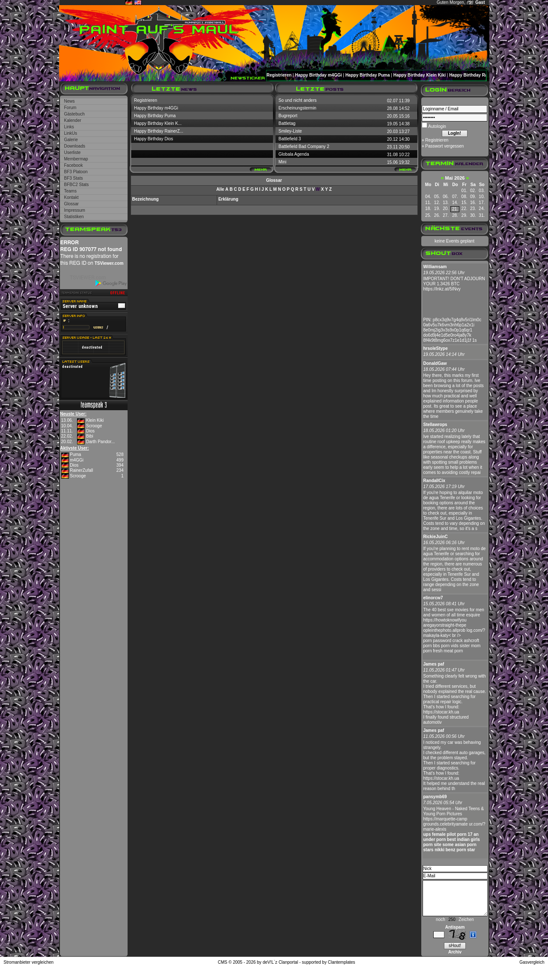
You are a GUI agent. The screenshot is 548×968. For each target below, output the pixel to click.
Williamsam (435, 266)
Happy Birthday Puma (367, 75)
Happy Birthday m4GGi (318, 75)
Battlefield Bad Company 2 (304, 146)
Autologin (436, 126)
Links (69, 126)
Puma (75, 454)
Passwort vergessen (444, 146)
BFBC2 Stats (76, 184)
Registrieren (279, 75)
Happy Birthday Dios (153, 138)
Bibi (89, 436)
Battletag (287, 123)
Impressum (74, 210)
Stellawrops (435, 424)
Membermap (76, 159)
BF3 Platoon (76, 171)
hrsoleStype (435, 348)
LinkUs (70, 133)
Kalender (72, 120)
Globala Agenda (294, 154)
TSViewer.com (109, 263)
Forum (70, 107)
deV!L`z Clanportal (280, 962)
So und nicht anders (298, 100)
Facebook (73, 165)
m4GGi (76, 460)
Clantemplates (341, 962)
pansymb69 (435, 796)
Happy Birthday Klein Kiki (419, 75)
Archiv (455, 952)
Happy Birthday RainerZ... (158, 131)
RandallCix (434, 480)
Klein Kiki (95, 420)
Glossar (71, 203)
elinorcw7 (433, 597)
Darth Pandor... (100, 441)
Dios (90, 431)
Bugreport (288, 115)
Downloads (74, 146)
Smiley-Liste (290, 131)
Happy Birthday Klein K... (158, 123)
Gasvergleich (531, 962)
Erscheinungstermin (297, 108)
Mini (282, 162)
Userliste (72, 152)
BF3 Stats (73, 178)
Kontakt (71, 197)
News (69, 101)
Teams (70, 191)
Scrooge (94, 425)
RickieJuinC (435, 536)
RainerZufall (81, 470)
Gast (480, 2)
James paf (433, 664)
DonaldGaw (435, 363)
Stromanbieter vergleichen (28, 962)
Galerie (71, 139)
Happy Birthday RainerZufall (477, 75)
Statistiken (74, 216)
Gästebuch (74, 114)
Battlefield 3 (290, 138)
